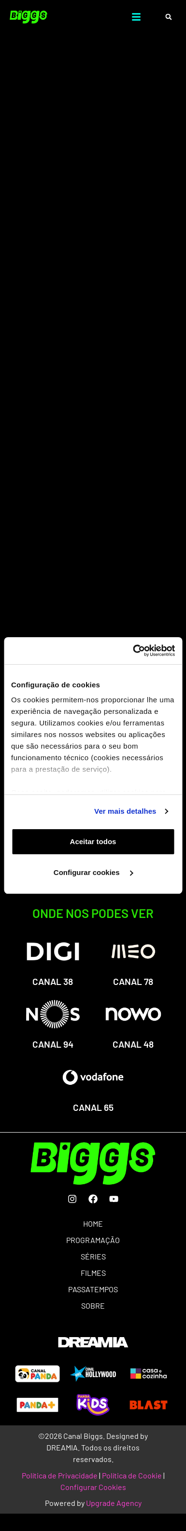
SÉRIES (93, 1256)
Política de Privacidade (60, 1475)
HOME (93, 1223)
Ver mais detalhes (125, 811)
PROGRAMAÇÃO (93, 1239)
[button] (168, 17)
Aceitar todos (93, 841)
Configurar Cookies (93, 1486)
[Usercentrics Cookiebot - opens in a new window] (133, 650)
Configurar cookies (93, 872)
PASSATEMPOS (93, 1289)
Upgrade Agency (114, 1502)
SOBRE (93, 1305)
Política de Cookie (132, 1475)
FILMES (93, 1272)
